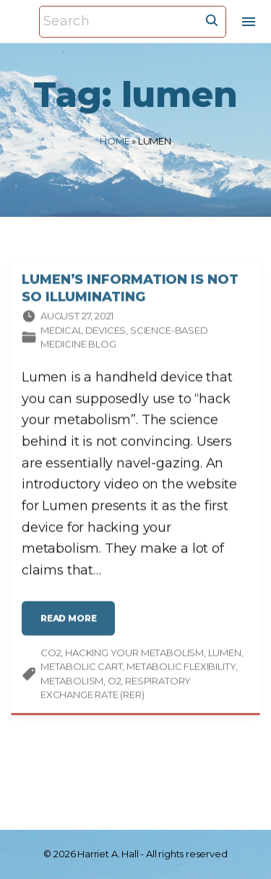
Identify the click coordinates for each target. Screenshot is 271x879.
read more (72, 626)
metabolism (71, 682)
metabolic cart (81, 668)
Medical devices (83, 332)
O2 (114, 682)
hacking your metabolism (134, 654)
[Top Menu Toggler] (248, 22)
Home (114, 141)
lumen (224, 654)
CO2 (50, 654)
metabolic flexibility (181, 668)
